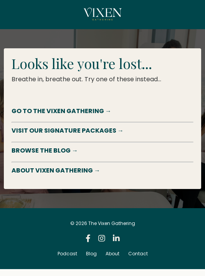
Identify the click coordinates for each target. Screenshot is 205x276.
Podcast (67, 253)
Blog (91, 253)
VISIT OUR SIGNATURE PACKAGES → (68, 130)
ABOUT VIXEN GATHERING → (56, 170)
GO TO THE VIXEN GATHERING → (61, 111)
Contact (138, 253)
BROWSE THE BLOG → (45, 150)
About (112, 253)
